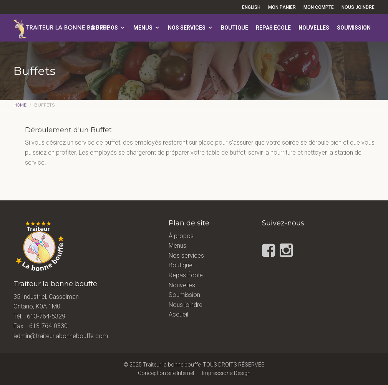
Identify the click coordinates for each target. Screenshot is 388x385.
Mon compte (318, 7)
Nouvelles (313, 28)
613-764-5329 (46, 316)
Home (20, 105)
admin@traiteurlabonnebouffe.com (60, 336)
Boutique (234, 28)
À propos (104, 28)
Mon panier (282, 7)
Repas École (273, 28)
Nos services (187, 28)
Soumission (354, 28)
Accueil (178, 314)
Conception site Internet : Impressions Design (194, 373)
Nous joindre (358, 7)
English (251, 7)
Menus (143, 28)
